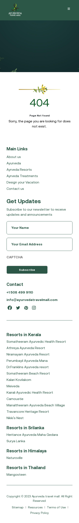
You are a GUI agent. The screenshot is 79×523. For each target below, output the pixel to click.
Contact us (15, 188)
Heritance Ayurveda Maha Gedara (32, 434)
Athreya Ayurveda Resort (26, 348)
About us (14, 157)
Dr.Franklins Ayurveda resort (28, 367)
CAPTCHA (15, 257)
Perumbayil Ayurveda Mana (27, 360)
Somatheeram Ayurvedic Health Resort (36, 341)
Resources (35, 507)
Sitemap (18, 507)
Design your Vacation (23, 182)
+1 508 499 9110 (20, 292)
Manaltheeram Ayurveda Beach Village (36, 405)
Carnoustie (15, 399)
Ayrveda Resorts (19, 169)
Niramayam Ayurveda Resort (28, 354)
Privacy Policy (39, 513)
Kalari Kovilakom (19, 380)
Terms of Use (57, 507)
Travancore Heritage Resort (28, 411)
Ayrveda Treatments (22, 176)
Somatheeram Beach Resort (28, 373)
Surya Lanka (16, 441)
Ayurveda (14, 163)
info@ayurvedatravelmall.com (32, 300)
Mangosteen (16, 474)
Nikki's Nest (15, 418)
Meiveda (13, 386)
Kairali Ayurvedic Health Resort (30, 392)
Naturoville (15, 458)
